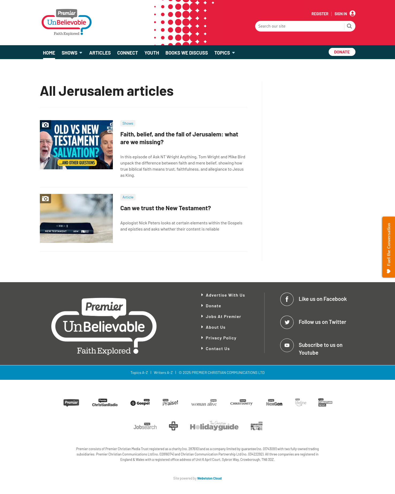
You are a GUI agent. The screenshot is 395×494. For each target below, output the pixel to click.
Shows (127, 123)
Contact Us (218, 348)
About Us (216, 327)
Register (320, 14)
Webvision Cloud (209, 478)
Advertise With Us (225, 294)
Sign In (341, 14)
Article (127, 197)
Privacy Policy (221, 337)
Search (349, 27)
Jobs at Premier (223, 316)
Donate (213, 305)
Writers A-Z (163, 372)
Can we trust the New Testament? (165, 208)
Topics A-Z (139, 372)
